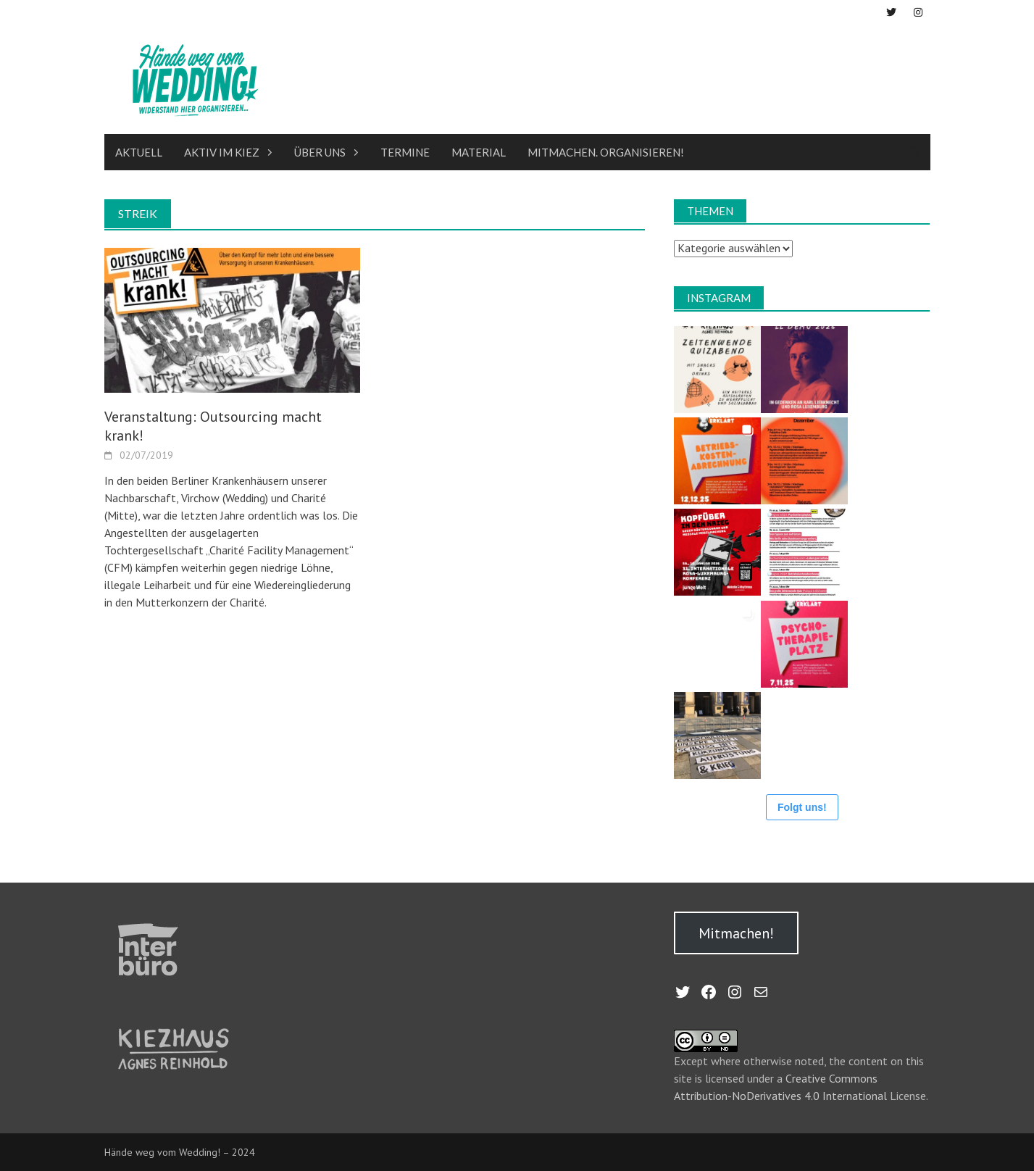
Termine (405, 152)
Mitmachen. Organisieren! (606, 152)
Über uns (320, 152)
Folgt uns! (802, 807)
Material (478, 152)
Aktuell (138, 152)
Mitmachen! (736, 933)
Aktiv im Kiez (221, 152)
